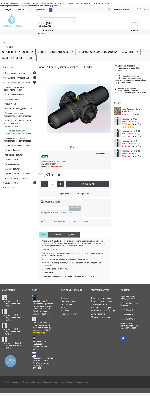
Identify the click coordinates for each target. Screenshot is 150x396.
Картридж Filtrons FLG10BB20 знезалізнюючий (40, 338)
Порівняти (84, 187)
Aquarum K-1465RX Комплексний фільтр (12, 310)
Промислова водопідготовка (55, 376)
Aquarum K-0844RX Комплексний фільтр (12, 296)
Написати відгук (82, 215)
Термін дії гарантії (68, 308)
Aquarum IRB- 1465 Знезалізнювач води (131, 114)
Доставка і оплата (68, 295)
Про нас (64, 292)
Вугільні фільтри (98, 308)
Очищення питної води (13, 376)
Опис (43, 228)
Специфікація (57, 228)
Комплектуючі (72, 376)
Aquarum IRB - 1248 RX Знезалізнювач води (131, 126)
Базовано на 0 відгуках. (64, 215)
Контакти (65, 305)
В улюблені (68, 187)
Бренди (64, 301)
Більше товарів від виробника (53, 155)
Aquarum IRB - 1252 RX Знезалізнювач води (131, 146)
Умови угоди (66, 298)
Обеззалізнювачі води (100, 311)
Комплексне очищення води (103, 305)
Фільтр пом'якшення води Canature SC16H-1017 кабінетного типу (42, 319)
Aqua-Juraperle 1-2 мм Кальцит (131, 104)
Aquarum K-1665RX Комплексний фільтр (12, 324)
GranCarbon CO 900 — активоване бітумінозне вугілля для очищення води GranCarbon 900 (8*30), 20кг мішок (43, 300)
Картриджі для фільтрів (101, 301)
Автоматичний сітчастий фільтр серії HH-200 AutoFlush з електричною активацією (43, 356)
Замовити (75, 202)
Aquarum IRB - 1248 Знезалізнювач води (131, 136)
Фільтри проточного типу (101, 295)
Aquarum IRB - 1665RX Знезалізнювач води (12, 338)
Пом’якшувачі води (99, 298)
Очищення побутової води (33, 376)
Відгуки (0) (72, 228)
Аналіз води (83, 376)
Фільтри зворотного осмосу (102, 292)
